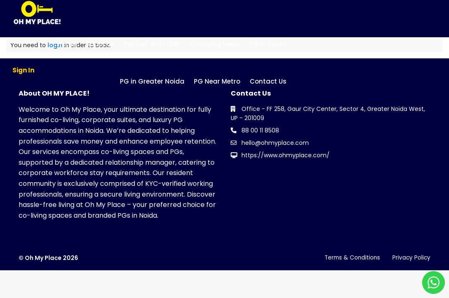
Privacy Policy (411, 257)
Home (66, 44)
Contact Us (268, 81)
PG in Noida (268, 44)
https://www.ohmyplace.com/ (285, 155)
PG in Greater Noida (152, 81)
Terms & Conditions (350, 257)
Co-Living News (214, 44)
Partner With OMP (152, 44)
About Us (100, 44)
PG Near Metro (217, 81)
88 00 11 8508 (260, 130)
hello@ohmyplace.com (275, 143)
